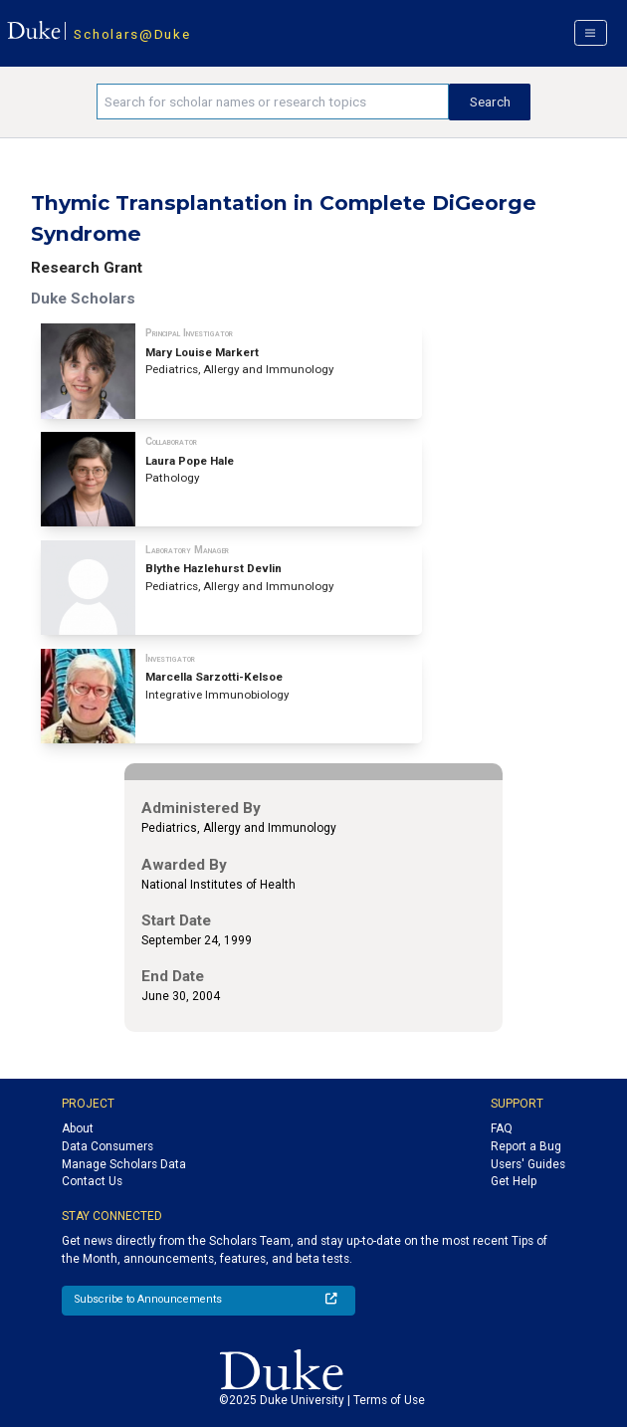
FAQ (502, 1128)
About (78, 1128)
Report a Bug (526, 1146)
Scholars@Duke (132, 34)
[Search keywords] (273, 101)
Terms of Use (389, 1400)
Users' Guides (528, 1164)
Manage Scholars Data (124, 1164)
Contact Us (92, 1181)
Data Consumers (107, 1146)
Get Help (513, 1181)
